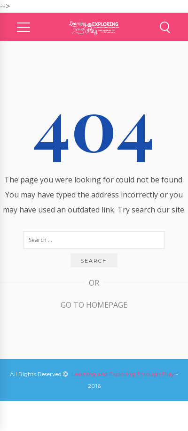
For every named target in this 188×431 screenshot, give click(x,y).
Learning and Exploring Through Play (122, 374)
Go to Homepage (94, 305)
